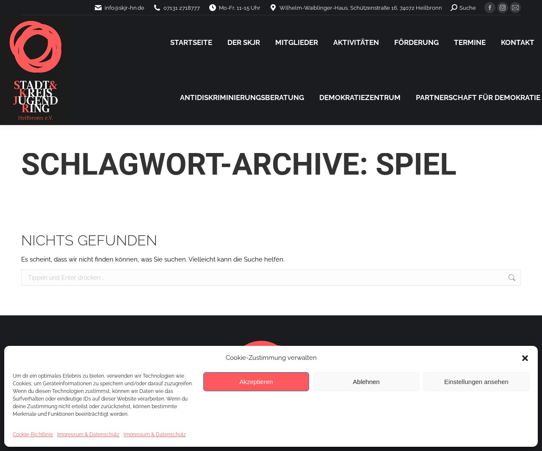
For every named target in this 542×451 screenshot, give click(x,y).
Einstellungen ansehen (476, 381)
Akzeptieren (256, 381)
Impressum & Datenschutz (88, 434)
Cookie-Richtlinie (33, 434)
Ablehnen (366, 381)
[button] (525, 358)
